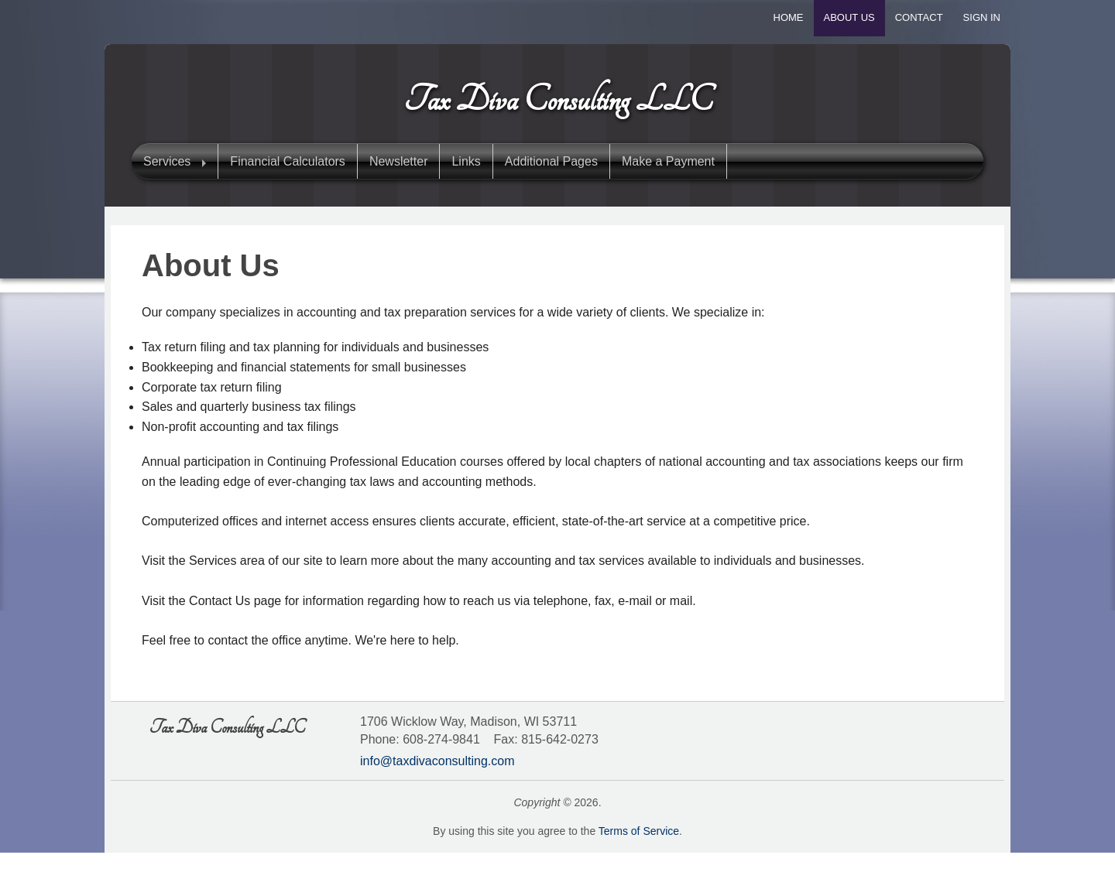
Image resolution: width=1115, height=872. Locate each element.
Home (789, 17)
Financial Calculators (287, 161)
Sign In (981, 17)
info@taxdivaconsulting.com (437, 761)
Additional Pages (551, 161)
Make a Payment (668, 161)
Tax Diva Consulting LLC (557, 100)
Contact (919, 17)
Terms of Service (639, 831)
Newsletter (398, 161)
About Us (849, 17)
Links (465, 161)
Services (166, 161)
